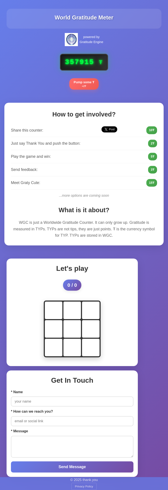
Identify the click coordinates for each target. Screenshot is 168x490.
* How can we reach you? (32, 411)
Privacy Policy (84, 486)
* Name (17, 392)
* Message (19, 431)
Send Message (72, 467)
